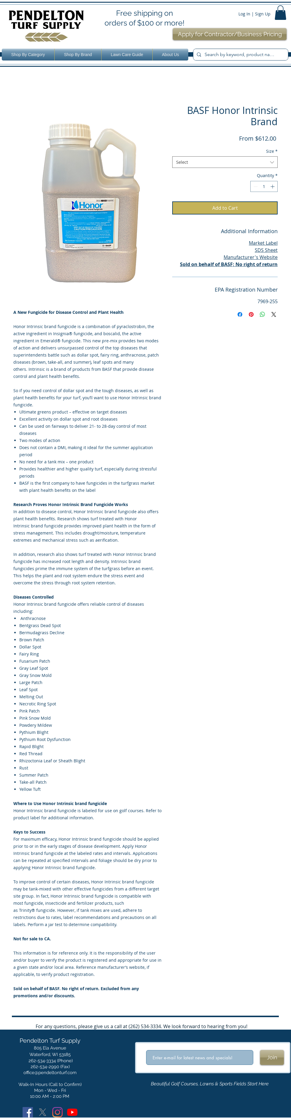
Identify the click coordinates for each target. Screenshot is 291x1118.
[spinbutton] (264, 186)
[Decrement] (255, 186)
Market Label (263, 243)
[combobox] (225, 162)
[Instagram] (57, 1112)
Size (272, 151)
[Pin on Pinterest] (251, 314)
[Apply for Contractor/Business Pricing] (230, 34)
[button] (280, 12)
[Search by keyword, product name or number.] (240, 54)
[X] (42, 1112)
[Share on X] (273, 314)
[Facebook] (28, 1112)
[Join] (272, 1057)
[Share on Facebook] (239, 314)
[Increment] (273, 186)
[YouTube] (72, 1112)
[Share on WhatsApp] (262, 314)
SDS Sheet (266, 250)
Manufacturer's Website (251, 257)
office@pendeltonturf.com (50, 1072)
